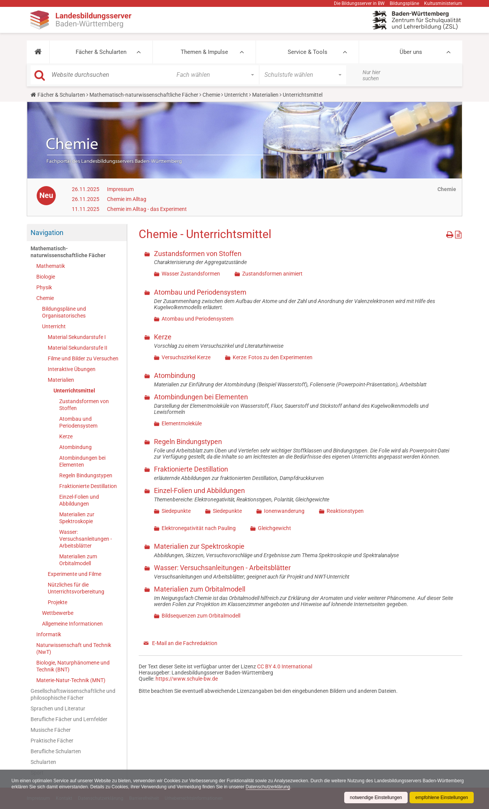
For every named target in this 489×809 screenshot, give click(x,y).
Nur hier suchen (372, 75)
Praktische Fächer (52, 741)
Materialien (265, 95)
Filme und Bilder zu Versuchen (83, 358)
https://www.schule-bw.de (186, 679)
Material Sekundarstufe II (77, 348)
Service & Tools (307, 52)
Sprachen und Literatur (58, 708)
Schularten (43, 762)
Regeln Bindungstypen (85, 475)
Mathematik (50, 266)
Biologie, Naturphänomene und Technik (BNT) (73, 666)
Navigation (47, 233)
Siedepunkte (176, 511)
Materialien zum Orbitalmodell (78, 559)
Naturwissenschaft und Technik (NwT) (73, 648)
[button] (38, 52)
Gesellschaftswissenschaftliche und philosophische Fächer (73, 694)
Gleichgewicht (274, 528)
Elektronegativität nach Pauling (199, 528)
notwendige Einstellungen (376, 797)
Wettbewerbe (57, 613)
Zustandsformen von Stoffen (84, 404)
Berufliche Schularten (56, 751)
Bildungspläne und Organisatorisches (64, 312)
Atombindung (75, 447)
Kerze (66, 436)
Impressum (120, 189)
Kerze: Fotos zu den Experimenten (273, 357)
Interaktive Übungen (72, 369)
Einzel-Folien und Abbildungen (79, 500)
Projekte (57, 602)
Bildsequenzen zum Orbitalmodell (201, 616)
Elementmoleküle (182, 423)
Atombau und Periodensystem (78, 422)
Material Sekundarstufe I (77, 337)
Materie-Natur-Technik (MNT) (70, 680)
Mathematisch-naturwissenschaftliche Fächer (143, 95)
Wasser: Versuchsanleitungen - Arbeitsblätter (85, 539)
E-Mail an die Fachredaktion (184, 643)
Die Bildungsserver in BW (359, 3)
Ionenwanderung (284, 511)
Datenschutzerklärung (268, 787)
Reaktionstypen (345, 511)
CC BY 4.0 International (284, 666)
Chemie (211, 95)
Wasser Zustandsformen (191, 274)
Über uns (411, 52)
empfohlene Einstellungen (441, 797)
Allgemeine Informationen (72, 624)
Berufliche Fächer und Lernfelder (69, 719)
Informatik (48, 634)
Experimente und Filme (74, 574)
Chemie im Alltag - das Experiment (147, 209)
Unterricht (236, 95)
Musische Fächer (51, 730)
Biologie (45, 277)
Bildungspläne (404, 3)
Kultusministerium (443, 3)
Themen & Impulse (204, 52)
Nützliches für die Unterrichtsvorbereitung (76, 588)
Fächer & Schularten (101, 52)
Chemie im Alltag (126, 199)
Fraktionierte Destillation (88, 486)
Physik (44, 287)
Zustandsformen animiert (272, 274)
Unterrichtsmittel (74, 390)
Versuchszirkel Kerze (186, 357)
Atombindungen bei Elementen (82, 461)
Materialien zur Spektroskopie (76, 517)
